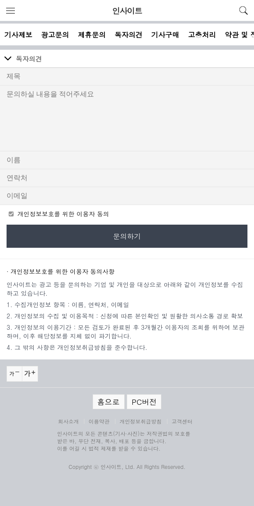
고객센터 (182, 421)
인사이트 (127, 10)
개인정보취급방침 (141, 421)
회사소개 (68, 421)
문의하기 (127, 236)
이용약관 (99, 421)
